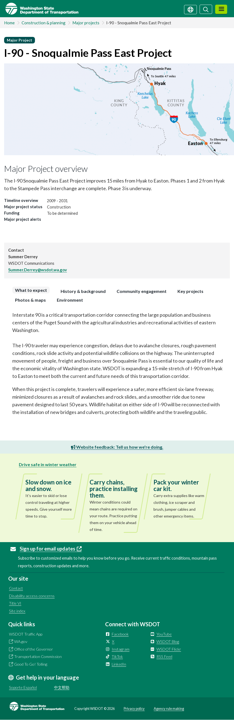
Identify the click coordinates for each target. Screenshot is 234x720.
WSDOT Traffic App (25, 634)
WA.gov (20, 641)
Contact (16, 588)
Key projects (190, 291)
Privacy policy (134, 708)
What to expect (31, 290)
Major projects (85, 22)
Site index (17, 611)
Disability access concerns (32, 595)
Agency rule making (169, 708)
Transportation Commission (38, 656)
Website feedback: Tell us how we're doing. (117, 446)
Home (9, 22)
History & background (83, 291)
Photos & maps (30, 299)
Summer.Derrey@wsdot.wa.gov (37, 269)
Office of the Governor (33, 649)
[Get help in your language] (190, 9)
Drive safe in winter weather (47, 464)
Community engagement (142, 291)
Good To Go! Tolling (30, 664)
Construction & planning (44, 22)
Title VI (15, 603)
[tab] (32, 290)
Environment (70, 299)
